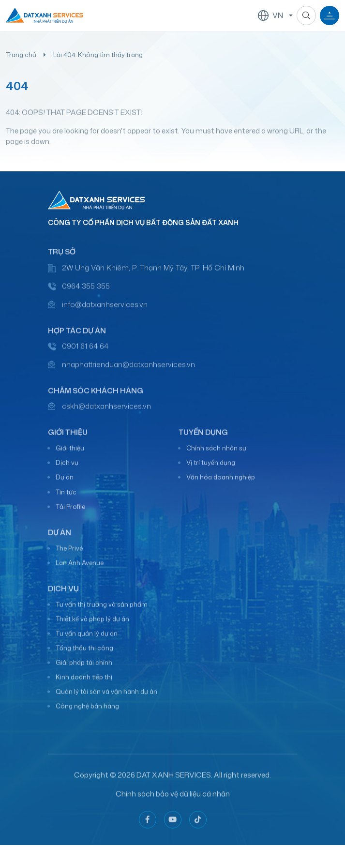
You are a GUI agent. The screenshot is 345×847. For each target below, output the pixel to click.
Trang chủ (21, 54)
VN (270, 15)
